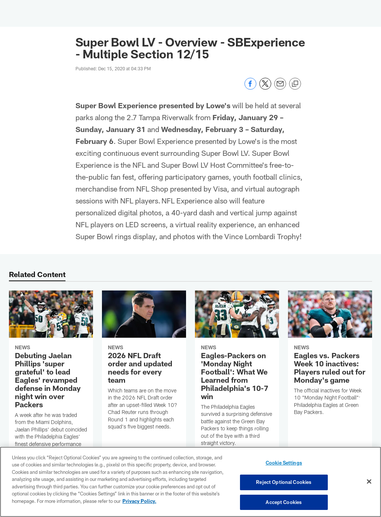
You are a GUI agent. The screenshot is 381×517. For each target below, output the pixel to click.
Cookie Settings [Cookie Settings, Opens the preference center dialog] (284, 463)
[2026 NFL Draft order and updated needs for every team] (144, 364)
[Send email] (280, 87)
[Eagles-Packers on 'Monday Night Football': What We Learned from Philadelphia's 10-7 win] (237, 373)
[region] (190, 482)
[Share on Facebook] (250, 87)
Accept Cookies (284, 501)
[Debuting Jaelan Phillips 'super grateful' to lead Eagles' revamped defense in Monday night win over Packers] (51, 384)
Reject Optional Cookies (283, 482)
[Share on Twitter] (265, 87)
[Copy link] (295, 84)
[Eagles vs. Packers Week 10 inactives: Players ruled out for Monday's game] (330, 357)
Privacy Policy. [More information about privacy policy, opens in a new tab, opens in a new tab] (139, 501)
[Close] (369, 481)
